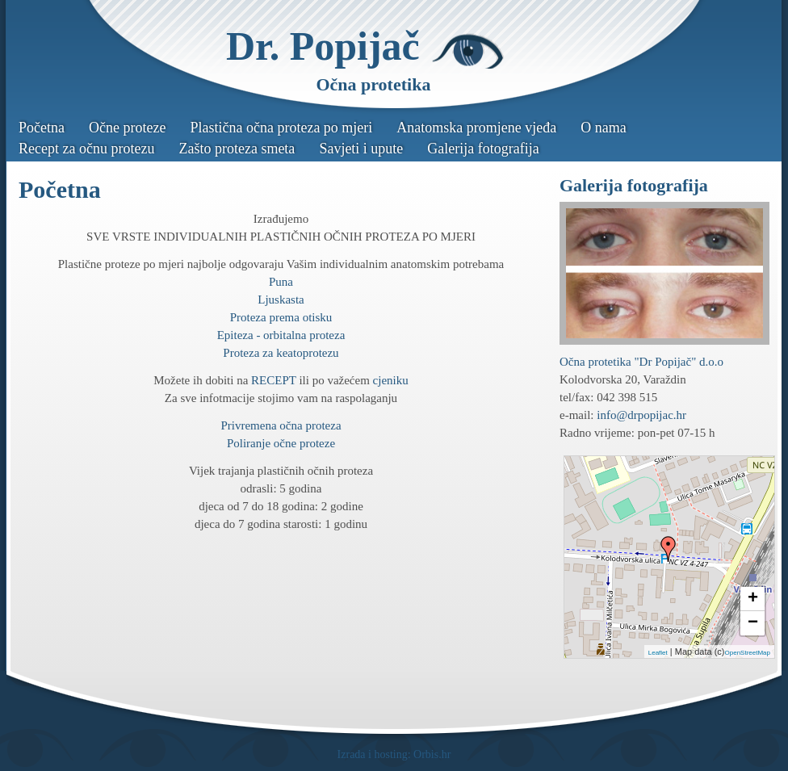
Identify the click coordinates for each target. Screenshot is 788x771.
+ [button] (753, 599)
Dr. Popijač (323, 46)
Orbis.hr (432, 754)
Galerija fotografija (483, 148)
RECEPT (273, 380)
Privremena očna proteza (280, 425)
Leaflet (658, 652)
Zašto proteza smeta (236, 148)
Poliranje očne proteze (281, 443)
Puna (281, 281)
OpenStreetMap (747, 652)
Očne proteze (127, 127)
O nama (603, 127)
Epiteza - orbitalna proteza (281, 335)
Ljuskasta (281, 299)
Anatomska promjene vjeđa (476, 127)
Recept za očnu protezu (86, 148)
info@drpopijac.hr (641, 415)
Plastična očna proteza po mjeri (281, 127)
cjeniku (391, 380)
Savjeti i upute (361, 148)
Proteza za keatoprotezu (280, 352)
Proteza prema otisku (281, 317)
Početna (42, 127)
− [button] (753, 623)
